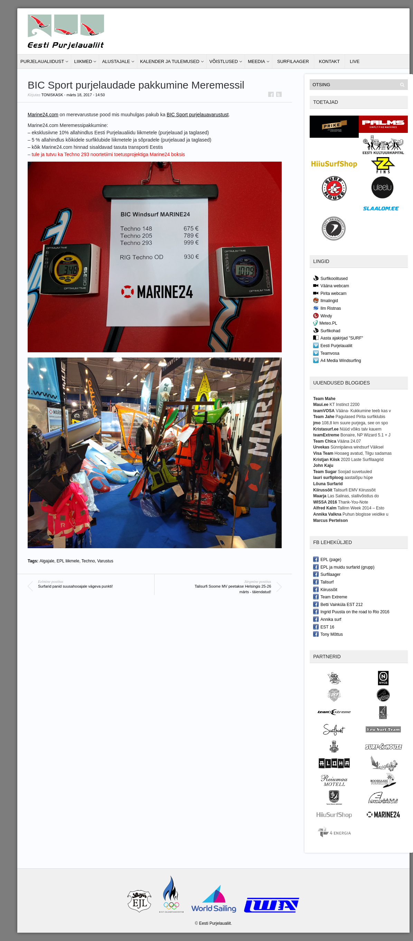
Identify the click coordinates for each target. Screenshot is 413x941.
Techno (88, 561)
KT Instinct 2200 (345, 404)
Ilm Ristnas (327, 308)
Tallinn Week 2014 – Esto (361, 508)
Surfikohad (326, 330)
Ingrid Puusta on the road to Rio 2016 (351, 611)
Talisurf (323, 582)
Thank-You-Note (353, 502)
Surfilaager (293, 61)
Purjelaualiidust (42, 61)
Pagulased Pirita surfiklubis (360, 416)
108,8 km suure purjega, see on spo (355, 422)
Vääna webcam (331, 285)
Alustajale (116, 61)
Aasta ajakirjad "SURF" (338, 338)
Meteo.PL (325, 323)
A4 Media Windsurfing (337, 360)
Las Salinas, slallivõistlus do (353, 496)
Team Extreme (330, 596)
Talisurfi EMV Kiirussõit (355, 490)
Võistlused (223, 61)
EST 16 (323, 627)
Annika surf (327, 619)
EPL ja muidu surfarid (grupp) (343, 567)
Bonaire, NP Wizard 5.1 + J (365, 435)
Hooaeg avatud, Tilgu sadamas (363, 453)
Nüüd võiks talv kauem (361, 429)
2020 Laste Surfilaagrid (362, 459)
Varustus (105, 561)
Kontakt (329, 61)
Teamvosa (326, 353)
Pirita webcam (329, 293)
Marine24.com (43, 114)
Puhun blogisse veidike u (365, 514)
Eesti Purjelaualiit (332, 345)
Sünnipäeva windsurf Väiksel (356, 447)
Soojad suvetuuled (355, 471)
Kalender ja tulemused (169, 61)
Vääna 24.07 (349, 441)
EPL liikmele (68, 561)
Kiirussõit (325, 589)
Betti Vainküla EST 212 (338, 604)
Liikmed (83, 61)
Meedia (256, 61)
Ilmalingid (325, 300)
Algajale (46, 561)
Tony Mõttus (328, 634)
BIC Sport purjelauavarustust (197, 114)
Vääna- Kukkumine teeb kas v (363, 410)
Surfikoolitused (330, 278)
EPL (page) (327, 559)
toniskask (52, 95)
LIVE (354, 61)
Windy (322, 315)
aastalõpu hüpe (359, 477)
